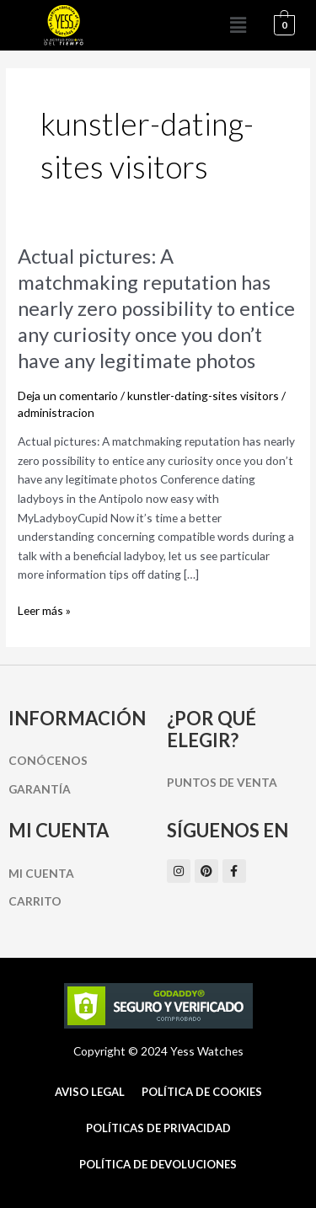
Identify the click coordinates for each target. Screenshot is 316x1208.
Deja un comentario (68, 395)
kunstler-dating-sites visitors (203, 395)
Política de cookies (202, 1091)
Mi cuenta (41, 873)
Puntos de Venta (222, 782)
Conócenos (48, 760)
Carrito (35, 901)
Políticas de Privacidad (158, 1128)
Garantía (39, 789)
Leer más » (44, 610)
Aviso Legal (90, 1091)
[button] (238, 24)
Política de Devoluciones (158, 1164)
